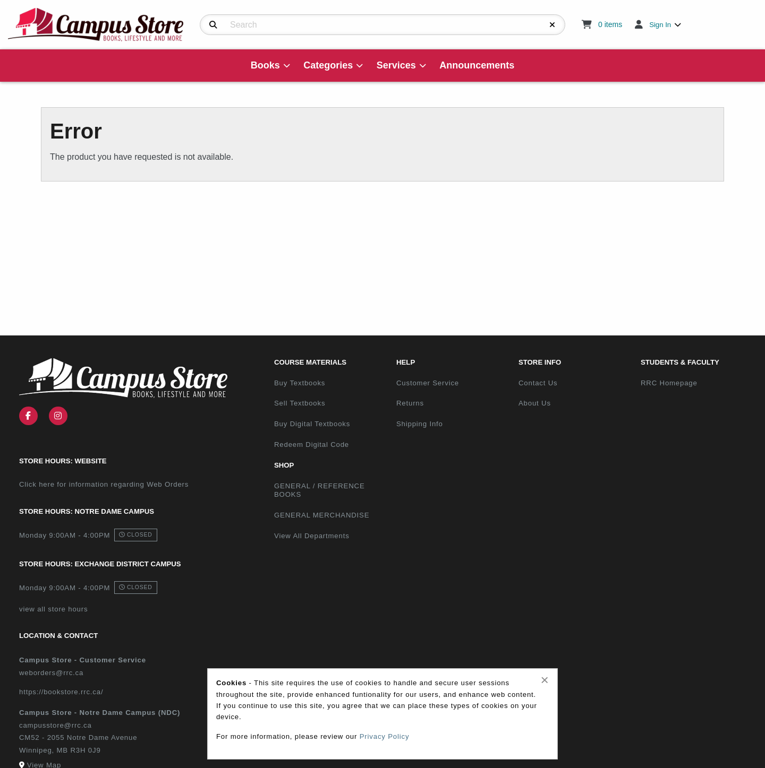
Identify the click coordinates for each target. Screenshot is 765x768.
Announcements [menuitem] (476, 65)
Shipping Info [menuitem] (419, 424)
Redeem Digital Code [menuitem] (311, 444)
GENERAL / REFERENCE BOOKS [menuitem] (319, 490)
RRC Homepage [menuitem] (669, 383)
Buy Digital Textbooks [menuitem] (312, 424)
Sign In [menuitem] (660, 25)
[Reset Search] (552, 25)
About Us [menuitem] (534, 403)
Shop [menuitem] (284, 465)
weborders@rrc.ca (51, 673)
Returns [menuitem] (410, 403)
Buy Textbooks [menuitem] (299, 383)
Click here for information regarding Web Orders (104, 484)
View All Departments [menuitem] (312, 536)
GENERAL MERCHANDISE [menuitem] (321, 515)
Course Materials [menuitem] (310, 362)
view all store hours (53, 609)
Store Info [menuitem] (539, 362)
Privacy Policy (385, 736)
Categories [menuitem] (328, 65)
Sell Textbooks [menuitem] (299, 403)
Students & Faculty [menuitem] (680, 362)
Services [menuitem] (396, 65)
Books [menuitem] (265, 65)
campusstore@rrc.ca (55, 725)
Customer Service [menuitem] (427, 383)
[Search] (213, 25)
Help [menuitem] (405, 362)
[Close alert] (545, 680)
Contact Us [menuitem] (537, 383)
